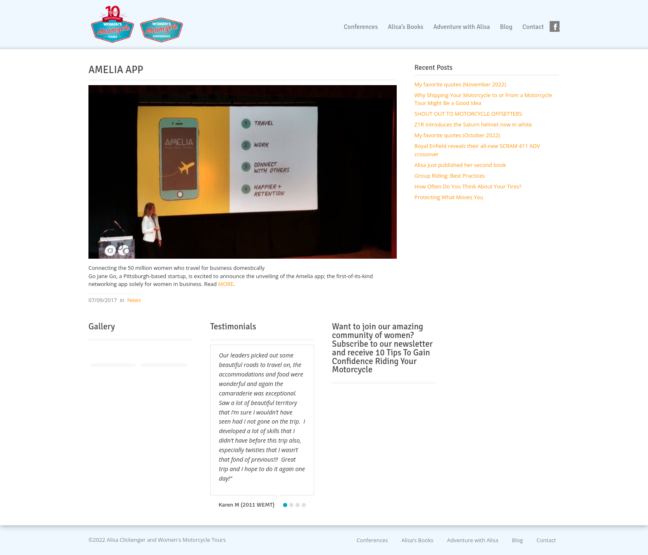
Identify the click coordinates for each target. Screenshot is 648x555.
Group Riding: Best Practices (450, 175)
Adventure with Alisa (472, 539)
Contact (546, 539)
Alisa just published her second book (460, 165)
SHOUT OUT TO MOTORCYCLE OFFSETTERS (468, 113)
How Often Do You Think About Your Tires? (468, 186)
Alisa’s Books (418, 539)
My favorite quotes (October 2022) (457, 135)
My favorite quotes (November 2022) (460, 84)
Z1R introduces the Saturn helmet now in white (473, 124)
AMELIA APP (115, 70)
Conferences (372, 539)
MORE (225, 284)
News (134, 300)
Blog (517, 539)
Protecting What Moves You (449, 197)
